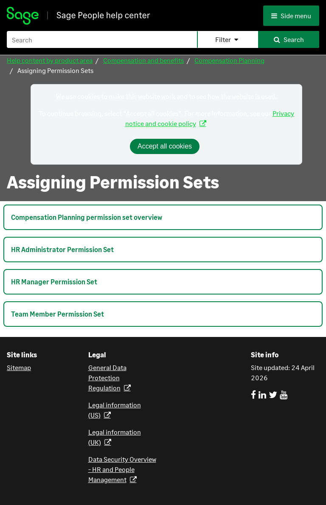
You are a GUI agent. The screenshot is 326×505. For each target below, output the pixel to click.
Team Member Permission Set (57, 314)
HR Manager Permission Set (54, 282)
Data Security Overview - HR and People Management (122, 469)
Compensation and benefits (143, 60)
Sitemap (19, 367)
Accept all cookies (165, 146)
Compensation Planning (229, 60)
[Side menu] (293, 16)
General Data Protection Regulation (107, 377)
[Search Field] (163, 39)
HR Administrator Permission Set (62, 249)
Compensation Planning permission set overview (86, 217)
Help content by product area (50, 60)
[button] (227, 39)
